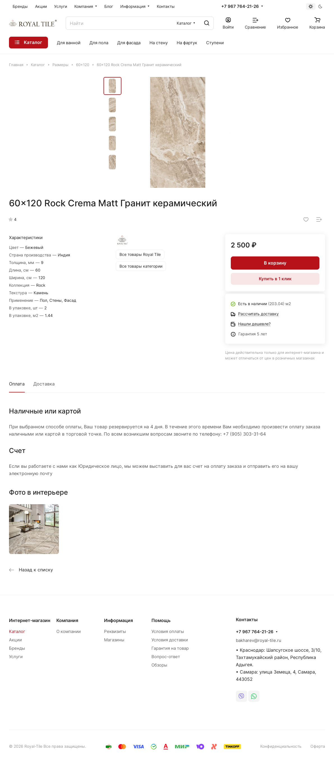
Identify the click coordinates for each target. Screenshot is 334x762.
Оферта (317, 746)
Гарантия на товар (170, 648)
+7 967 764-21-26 (240, 6)
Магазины (114, 639)
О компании (68, 631)
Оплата (17, 384)
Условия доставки (169, 639)
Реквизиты (115, 631)
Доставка (44, 384)
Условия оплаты (167, 631)
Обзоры (159, 665)
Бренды (17, 648)
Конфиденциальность (280, 746)
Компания (67, 620)
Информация (118, 620)
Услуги (16, 656)
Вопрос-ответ (165, 656)
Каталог (17, 631)
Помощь (161, 620)
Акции (15, 639)
